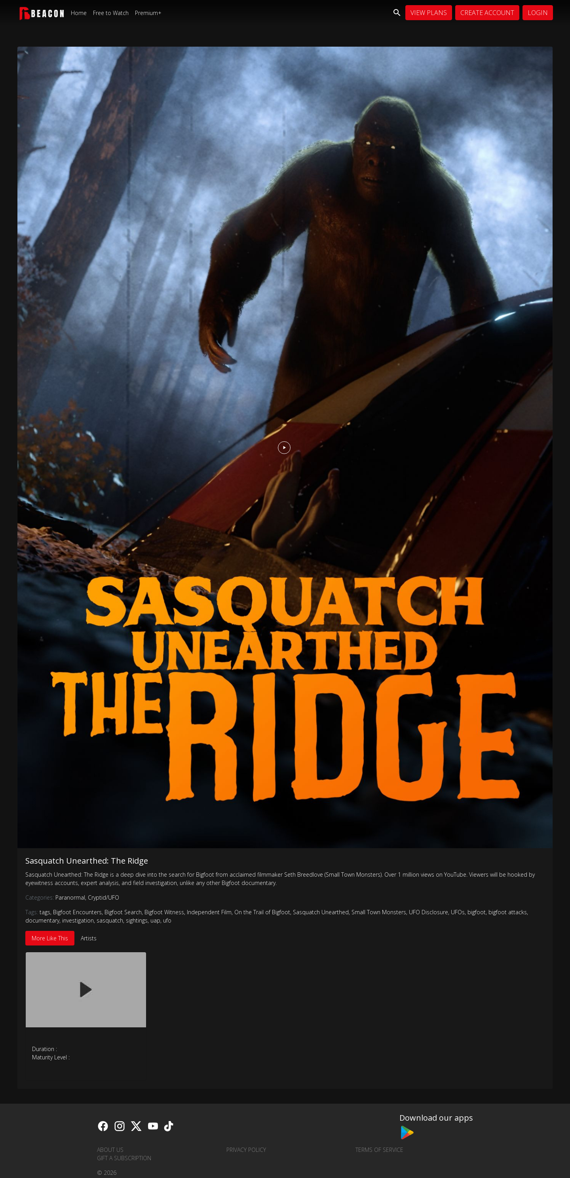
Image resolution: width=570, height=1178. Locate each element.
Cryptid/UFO (103, 897)
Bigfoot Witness (164, 912)
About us (110, 1149)
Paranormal (71, 897)
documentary (42, 920)
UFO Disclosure (428, 912)
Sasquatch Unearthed (321, 912)
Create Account (487, 12)
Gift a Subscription (124, 1158)
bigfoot (476, 912)
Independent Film (209, 912)
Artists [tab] (89, 938)
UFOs (458, 912)
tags (45, 912)
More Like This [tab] (50, 938)
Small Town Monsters (379, 912)
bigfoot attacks (507, 912)
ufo (167, 920)
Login (538, 12)
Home (79, 13)
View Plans (428, 12)
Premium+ (148, 13)
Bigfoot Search (123, 912)
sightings (137, 920)
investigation (78, 920)
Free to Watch (111, 13)
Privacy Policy (246, 1149)
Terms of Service (379, 1149)
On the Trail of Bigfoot (262, 912)
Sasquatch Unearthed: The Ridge (86, 860)
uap (155, 920)
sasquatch (110, 920)
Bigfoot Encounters (77, 912)
